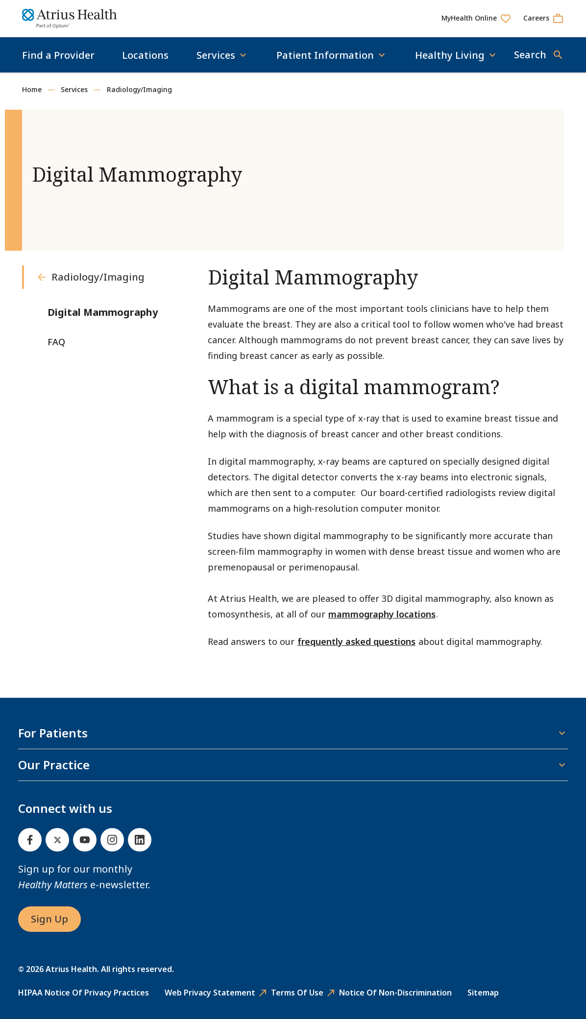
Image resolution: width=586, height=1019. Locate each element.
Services (74, 89)
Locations (145, 55)
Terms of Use (297, 992)
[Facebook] (30, 840)
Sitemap (483, 992)
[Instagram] (112, 840)
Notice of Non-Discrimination (395, 992)
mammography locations (382, 614)
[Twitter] (57, 840)
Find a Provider (58, 55)
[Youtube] (85, 840)
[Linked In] (139, 840)
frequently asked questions (356, 641)
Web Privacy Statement (210, 992)
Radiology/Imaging (139, 89)
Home (32, 89)
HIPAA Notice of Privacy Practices (83, 992)
